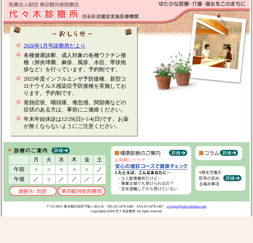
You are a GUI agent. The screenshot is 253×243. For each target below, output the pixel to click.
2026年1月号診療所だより (55, 46)
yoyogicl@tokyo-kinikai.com (186, 206)
